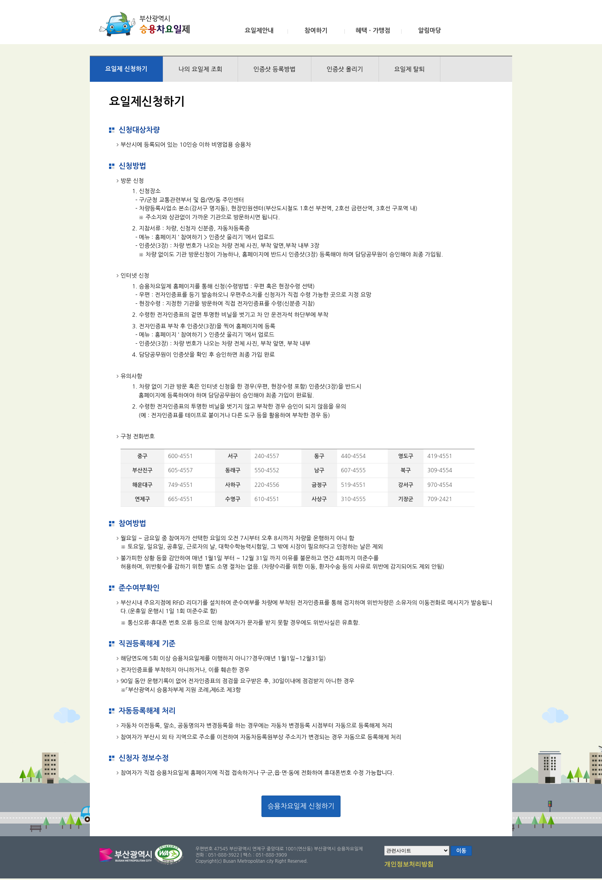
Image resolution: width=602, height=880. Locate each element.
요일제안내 (259, 30)
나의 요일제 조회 (200, 69)
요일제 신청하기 (126, 69)
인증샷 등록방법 (274, 69)
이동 (461, 851)
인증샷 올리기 (345, 69)
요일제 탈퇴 (409, 69)
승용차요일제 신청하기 (301, 806)
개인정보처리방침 (408, 864)
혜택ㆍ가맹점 (373, 30)
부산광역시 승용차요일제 (147, 24)
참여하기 (315, 30)
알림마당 (429, 30)
